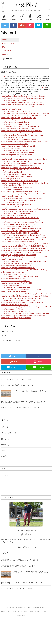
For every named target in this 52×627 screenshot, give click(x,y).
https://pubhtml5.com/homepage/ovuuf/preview (18, 152)
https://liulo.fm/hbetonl (9, 226)
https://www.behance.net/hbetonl (12, 194)
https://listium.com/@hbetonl (11, 115)
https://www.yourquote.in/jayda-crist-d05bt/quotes (18, 118)
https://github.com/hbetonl (10, 148)
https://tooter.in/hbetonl (9, 296)
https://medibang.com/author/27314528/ (25, 300)
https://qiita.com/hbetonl (10, 224)
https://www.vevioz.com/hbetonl (12, 185)
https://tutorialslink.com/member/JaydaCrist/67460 (18, 200)
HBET (3, 76)
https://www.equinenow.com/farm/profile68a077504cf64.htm (22, 139)
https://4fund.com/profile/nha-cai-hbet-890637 (17, 176)
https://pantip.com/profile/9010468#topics (16, 174)
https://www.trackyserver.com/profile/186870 (16, 283)
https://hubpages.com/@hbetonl (27, 231)
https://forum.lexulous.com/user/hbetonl (15, 161)
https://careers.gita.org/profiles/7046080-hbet (16, 155)
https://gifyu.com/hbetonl (27, 224)
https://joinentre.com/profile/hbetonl (13, 292)
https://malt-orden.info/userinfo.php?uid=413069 (26, 271)
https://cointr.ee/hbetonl (37, 315)
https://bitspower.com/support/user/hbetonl (16, 318)
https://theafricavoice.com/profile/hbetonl (15, 111)
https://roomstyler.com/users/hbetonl (34, 115)
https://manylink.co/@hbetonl (11, 172)
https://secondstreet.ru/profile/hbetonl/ (14, 307)
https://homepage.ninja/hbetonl (12, 235)
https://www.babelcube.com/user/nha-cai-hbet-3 (17, 124)
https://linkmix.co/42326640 (40, 244)
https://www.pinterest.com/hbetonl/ (13, 102)
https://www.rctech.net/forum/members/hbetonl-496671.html (22, 135)
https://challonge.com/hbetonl (11, 189)
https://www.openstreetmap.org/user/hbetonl (16, 209)
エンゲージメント (8, 51)
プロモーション (7, 433)
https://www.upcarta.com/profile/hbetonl (15, 122)
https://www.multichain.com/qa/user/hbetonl (16, 263)
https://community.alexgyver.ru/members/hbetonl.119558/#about (23, 261)
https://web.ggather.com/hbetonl (34, 235)
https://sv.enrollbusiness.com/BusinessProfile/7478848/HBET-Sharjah (24, 159)
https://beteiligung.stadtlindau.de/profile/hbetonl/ (18, 268)
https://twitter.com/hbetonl (10, 96)
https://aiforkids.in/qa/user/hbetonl (22, 242)
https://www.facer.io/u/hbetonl (11, 109)
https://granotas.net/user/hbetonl (12, 313)
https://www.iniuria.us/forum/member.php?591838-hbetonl (21, 270)
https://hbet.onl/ (40, 87)
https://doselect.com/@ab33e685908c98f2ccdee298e (19, 233)
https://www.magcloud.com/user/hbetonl (15, 228)
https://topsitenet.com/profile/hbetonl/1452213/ (17, 128)
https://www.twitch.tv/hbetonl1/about (14, 100)
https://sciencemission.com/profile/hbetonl (15, 244)
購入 (22, 17)
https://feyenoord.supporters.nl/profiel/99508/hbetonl (19, 276)
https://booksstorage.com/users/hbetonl (15, 315)
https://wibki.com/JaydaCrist (38, 183)
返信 (3, 47)
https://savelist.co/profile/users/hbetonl (14, 305)
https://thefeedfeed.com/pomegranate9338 (32, 257)
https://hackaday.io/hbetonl (41, 294)
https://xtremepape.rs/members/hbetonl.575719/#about (20, 107)
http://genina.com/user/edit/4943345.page (15, 281)
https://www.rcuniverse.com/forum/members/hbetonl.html (21, 133)
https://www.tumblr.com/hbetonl (33, 98)
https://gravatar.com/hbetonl (11, 207)
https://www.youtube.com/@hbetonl (32, 96)
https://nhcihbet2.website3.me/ (11, 196)
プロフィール (6, 40)
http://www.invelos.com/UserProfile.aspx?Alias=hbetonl (20, 126)
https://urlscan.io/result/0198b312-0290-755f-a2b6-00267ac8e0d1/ (24, 246)
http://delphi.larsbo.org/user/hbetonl (13, 237)
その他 (3, 427)
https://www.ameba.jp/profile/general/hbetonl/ (17, 205)
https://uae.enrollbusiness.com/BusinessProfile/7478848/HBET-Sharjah (25, 113)
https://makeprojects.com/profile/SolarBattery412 (18, 146)
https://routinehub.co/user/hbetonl (13, 278)
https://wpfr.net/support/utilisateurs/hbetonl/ (16, 187)
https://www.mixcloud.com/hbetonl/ (13, 215)
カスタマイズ (39, 17)
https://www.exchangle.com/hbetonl (13, 120)
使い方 (3, 438)
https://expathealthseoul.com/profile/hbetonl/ (17, 265)
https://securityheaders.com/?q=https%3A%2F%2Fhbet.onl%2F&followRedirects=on (19, 179)
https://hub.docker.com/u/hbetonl (12, 220)
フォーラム (47, 17)
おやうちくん (13, 17)
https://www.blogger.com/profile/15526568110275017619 (21, 192)
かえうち (25, 607)
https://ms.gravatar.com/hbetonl (12, 259)
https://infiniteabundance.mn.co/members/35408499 (23, 252)
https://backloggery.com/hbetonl (39, 307)
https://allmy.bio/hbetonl (9, 168)
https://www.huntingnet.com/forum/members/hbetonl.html (21, 131)
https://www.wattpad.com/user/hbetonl (14, 183)
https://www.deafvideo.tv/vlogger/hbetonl (15, 311)
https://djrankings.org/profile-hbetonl (37, 313)
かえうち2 (4, 17)
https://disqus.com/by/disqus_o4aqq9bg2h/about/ (19, 211)
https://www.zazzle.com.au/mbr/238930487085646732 (20, 218)
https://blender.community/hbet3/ (12, 105)
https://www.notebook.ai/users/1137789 (31, 222)
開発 (3, 456)
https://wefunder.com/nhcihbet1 (12, 285)
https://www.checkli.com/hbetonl (12, 137)
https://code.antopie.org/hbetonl (12, 309)
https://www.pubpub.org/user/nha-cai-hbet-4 (16, 213)
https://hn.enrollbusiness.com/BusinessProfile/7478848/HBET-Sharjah (24, 142)
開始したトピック (8, 43)
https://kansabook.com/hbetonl (12, 157)
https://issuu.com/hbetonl (41, 209)
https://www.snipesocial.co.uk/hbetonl (14, 274)
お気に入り (6, 54)
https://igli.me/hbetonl (25, 226)
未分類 (3, 444)
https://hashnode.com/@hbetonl (12, 202)
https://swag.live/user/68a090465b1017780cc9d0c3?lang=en (22, 302)
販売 (3, 450)
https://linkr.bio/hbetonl (9, 222)
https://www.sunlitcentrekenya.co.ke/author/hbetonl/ (19, 150)
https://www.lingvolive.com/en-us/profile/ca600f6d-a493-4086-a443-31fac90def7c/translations (23, 169)
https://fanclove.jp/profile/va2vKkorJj (23, 165)
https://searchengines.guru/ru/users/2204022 (16, 294)
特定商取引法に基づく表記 (26, 547)
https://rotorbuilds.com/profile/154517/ (14, 144)
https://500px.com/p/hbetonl (11, 98)
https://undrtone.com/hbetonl (35, 220)
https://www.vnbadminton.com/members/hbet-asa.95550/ (21, 289)
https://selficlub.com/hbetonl (34, 105)
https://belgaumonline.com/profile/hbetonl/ (16, 287)
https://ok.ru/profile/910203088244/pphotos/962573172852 (22, 198)
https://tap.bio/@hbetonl (34, 102)
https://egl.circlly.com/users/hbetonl (13, 255)
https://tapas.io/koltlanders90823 (35, 194)
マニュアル (30, 17)
